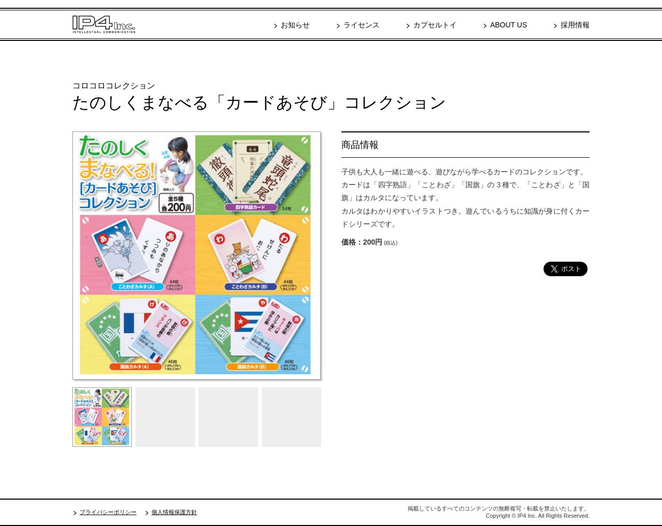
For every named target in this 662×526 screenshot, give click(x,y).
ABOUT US (508, 25)
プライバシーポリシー (108, 512)
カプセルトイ (435, 25)
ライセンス (361, 25)
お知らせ (295, 25)
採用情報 (575, 25)
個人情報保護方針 (174, 512)
